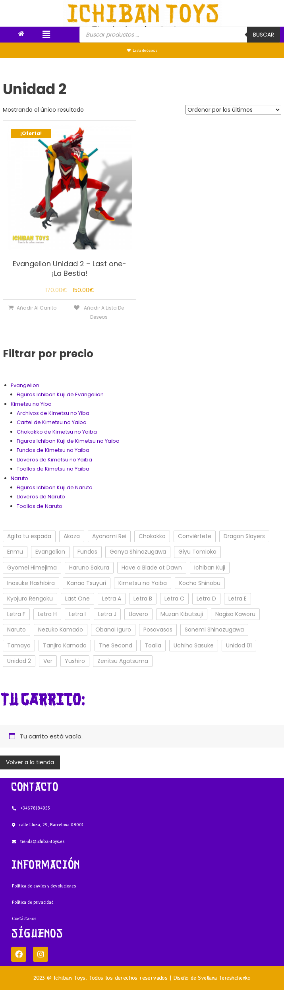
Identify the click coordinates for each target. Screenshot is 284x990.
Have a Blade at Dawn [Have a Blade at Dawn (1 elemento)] (152, 568)
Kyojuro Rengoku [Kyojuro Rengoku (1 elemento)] (30, 599)
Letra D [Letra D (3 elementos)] (206, 599)
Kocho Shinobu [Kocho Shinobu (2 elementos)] (199, 583)
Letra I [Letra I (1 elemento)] (77, 614)
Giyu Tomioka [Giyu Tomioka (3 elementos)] (197, 552)
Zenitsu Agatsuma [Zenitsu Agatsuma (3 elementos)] (122, 661)
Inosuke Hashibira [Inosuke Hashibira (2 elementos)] (31, 583)
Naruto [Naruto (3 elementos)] (16, 630)
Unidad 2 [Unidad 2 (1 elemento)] (19, 661)
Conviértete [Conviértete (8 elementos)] (194, 536)
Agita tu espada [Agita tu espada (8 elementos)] (29, 536)
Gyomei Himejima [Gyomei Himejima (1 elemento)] (32, 568)
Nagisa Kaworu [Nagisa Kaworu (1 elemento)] (235, 614)
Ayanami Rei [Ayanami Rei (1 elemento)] (109, 536)
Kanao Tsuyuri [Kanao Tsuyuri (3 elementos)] (86, 583)
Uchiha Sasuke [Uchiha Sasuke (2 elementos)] (194, 645)
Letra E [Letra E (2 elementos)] (237, 599)
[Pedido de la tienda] (233, 109)
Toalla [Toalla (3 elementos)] (153, 645)
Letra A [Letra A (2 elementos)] (111, 599)
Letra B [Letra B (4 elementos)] (142, 599)
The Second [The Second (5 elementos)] (115, 645)
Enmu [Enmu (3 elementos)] (15, 552)
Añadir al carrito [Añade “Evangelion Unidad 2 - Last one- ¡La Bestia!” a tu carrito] (36, 307)
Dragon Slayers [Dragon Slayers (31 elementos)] (244, 536)
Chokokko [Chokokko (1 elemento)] (152, 536)
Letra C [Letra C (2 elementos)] (174, 599)
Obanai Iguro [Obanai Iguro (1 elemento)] (113, 630)
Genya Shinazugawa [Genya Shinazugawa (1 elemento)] (138, 552)
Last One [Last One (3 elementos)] (77, 599)
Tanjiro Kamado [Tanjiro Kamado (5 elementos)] (65, 645)
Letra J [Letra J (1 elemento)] (107, 614)
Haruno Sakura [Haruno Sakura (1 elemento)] (89, 568)
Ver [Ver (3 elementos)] (47, 661)
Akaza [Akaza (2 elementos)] (72, 536)
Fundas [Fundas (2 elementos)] (87, 552)
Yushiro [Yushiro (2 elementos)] (75, 661)
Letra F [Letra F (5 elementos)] (16, 614)
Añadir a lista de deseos (103, 312)
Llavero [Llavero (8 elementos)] (138, 614)
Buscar (263, 35)
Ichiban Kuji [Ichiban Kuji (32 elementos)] (209, 568)
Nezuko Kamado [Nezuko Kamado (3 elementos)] (60, 630)
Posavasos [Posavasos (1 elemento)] (157, 630)
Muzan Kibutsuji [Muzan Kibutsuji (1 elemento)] (181, 614)
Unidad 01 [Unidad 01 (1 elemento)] (239, 645)
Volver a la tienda (30, 762)
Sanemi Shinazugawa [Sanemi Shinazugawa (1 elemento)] (214, 630)
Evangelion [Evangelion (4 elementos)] (50, 552)
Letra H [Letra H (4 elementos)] (47, 614)
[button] (46, 34)
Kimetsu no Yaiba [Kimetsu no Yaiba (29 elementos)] (142, 583)
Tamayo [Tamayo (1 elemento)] (19, 645)
